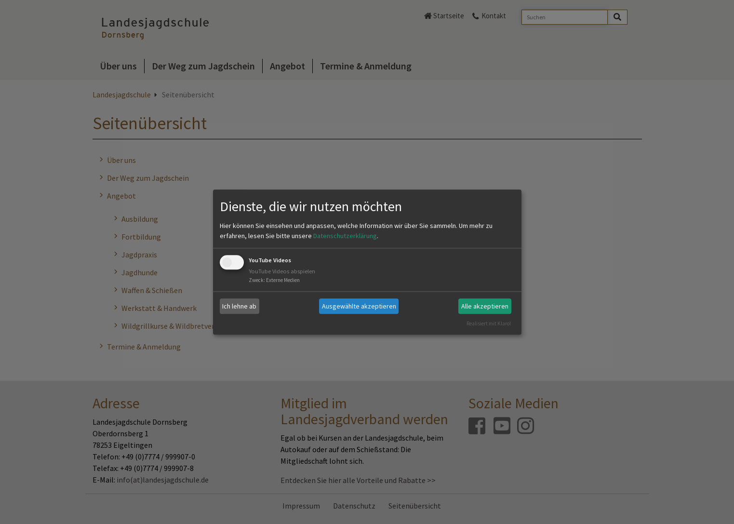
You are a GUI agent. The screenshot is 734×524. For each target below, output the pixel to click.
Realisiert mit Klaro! (489, 323)
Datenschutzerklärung (345, 236)
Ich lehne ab (239, 306)
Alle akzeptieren (484, 306)
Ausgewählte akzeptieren (359, 306)
